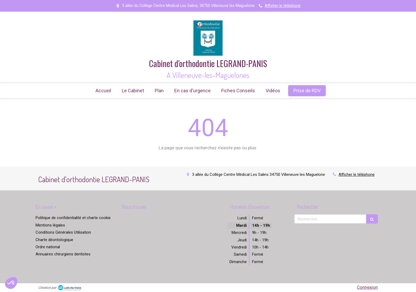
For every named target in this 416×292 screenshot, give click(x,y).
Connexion (367, 287)
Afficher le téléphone (283, 5)
